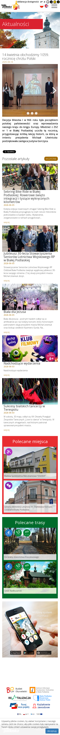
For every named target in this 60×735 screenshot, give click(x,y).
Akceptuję (52, 731)
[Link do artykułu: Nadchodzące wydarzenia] (30, 348)
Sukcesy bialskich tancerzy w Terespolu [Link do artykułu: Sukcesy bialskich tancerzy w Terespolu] (24, 408)
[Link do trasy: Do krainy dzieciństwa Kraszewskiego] (30, 544)
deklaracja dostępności (28, 1)
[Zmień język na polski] (42, 6)
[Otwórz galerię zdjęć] (30, 90)
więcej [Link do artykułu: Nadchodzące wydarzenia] (7, 374)
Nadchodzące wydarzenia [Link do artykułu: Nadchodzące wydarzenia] (22, 363)
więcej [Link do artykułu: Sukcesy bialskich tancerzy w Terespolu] (7, 429)
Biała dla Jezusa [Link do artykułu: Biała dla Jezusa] (15, 312)
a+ (41, 1)
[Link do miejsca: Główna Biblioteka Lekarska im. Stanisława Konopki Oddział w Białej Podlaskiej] (30, 496)
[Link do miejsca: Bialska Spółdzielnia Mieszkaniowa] (30, 463)
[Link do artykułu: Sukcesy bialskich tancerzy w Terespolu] (30, 391)
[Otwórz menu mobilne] (54, 6)
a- (45, 1)
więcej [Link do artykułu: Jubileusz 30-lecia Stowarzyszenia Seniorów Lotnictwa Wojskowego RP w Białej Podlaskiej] (7, 280)
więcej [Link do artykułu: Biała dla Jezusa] (7, 332)
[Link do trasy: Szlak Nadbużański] (30, 577)
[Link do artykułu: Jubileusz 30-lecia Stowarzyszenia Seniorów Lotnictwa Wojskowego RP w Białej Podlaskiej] (30, 238)
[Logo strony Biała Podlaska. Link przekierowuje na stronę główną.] (10, 5)
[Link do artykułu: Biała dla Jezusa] (30, 297)
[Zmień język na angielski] (46, 6)
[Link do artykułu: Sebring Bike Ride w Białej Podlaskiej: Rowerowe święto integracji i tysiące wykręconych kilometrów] (30, 177)
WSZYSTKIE (51, 158)
